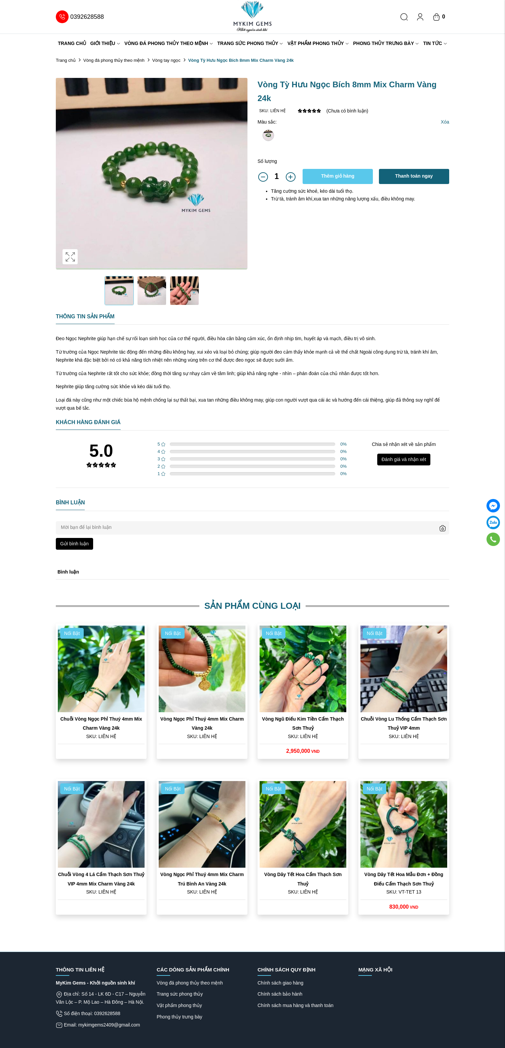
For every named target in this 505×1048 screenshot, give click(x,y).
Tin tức (435, 43)
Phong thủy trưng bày (386, 43)
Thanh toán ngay (414, 176)
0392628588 (80, 16)
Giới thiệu (105, 43)
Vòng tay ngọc (166, 60)
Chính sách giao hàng (280, 983)
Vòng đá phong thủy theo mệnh (168, 43)
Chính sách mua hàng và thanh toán (296, 1005)
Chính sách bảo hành (280, 994)
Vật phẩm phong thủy (318, 43)
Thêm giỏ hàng (337, 176)
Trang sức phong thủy (250, 43)
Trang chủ (72, 43)
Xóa (445, 122)
